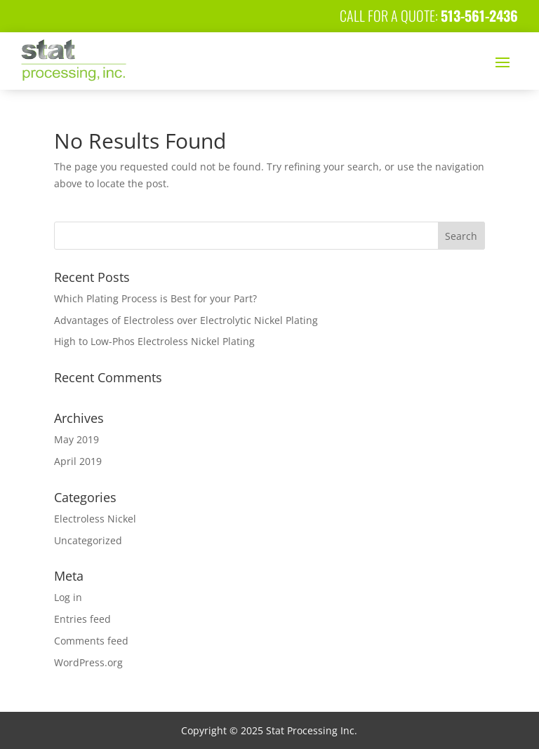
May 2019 (76, 439)
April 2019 (78, 461)
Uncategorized (88, 540)
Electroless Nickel (95, 518)
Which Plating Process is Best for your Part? (155, 298)
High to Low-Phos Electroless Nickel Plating (154, 341)
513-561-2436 (479, 15)
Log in (68, 597)
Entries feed (82, 619)
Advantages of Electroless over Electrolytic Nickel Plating (186, 320)
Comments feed (91, 640)
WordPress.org (88, 662)
